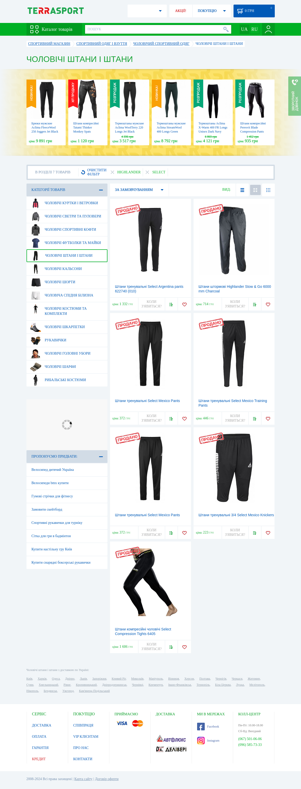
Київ (29, 678)
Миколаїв (137, 678)
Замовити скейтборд (47, 509)
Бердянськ (50, 691)
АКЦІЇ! (180, 11)
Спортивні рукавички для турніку (57, 523)
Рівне (67, 685)
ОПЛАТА (39, 737)
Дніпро (69, 678)
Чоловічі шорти (52, 282)
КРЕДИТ (39, 759)
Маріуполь (156, 678)
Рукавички (48, 340)
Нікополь (32, 691)
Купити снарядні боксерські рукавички (61, 562)
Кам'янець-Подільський (94, 691)
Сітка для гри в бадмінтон (51, 536)
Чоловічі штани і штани (61, 256)
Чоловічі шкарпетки (57, 327)
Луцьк (240, 685)
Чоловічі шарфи (53, 367)
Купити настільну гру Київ (52, 549)
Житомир (254, 678)
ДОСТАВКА (41, 725)
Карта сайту (83, 779)
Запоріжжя (99, 678)
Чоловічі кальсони (56, 269)
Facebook (208, 726)
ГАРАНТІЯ (40, 748)
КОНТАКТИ (82, 759)
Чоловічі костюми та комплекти (58, 309)
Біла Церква (223, 685)
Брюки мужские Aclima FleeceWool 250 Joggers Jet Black (45, 127)
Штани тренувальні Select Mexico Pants (147, 515)
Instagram (208, 740)
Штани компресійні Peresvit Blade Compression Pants (253, 127)
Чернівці (137, 685)
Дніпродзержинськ (114, 685)
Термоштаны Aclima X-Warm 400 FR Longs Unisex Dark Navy (213, 127)
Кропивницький (86, 685)
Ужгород (68, 691)
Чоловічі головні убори (60, 353)
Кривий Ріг (119, 678)
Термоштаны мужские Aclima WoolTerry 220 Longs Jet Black (129, 127)
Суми (30, 685)
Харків (42, 678)
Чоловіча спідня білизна (61, 295)
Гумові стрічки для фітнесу (52, 496)
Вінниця (173, 678)
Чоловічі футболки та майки (65, 243)
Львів (83, 678)
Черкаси (237, 678)
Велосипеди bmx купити (50, 483)
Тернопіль (203, 685)
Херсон (189, 678)
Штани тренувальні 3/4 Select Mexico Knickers (236, 515)
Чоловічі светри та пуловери (65, 216)
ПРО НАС (81, 748)
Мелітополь (257, 685)
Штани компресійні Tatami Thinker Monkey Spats (86, 127)
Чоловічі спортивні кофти (63, 230)
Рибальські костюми (58, 380)
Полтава (204, 678)
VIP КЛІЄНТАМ (86, 737)
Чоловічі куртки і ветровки (64, 203)
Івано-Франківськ (179, 685)
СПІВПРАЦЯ (83, 725)
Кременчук (155, 685)
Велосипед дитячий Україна (53, 470)
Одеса (56, 678)
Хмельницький (48, 685)
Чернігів (220, 678)
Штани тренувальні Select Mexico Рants (147, 401)
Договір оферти (107, 779)
